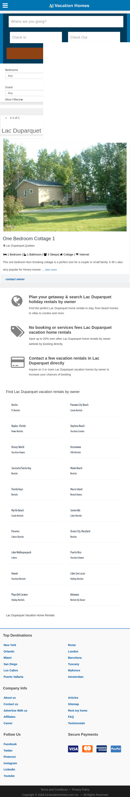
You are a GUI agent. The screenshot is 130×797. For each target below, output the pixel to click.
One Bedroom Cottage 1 (29, 238)
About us (10, 697)
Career (8, 723)
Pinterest (10, 756)
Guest (9, 87)
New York (10, 645)
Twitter (8, 750)
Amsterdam (75, 676)
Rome (72, 645)
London (73, 651)
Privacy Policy (80, 789)
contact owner (15, 279)
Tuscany (73, 664)
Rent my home (77, 710)
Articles (73, 697)
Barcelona (75, 657)
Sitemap (73, 704)
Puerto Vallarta (13, 676)
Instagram (10, 763)
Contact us (11, 704)
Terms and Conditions (54, 789)
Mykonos (74, 670)
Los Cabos (11, 670)
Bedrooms (11, 70)
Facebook (10, 744)
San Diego (10, 664)
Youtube (9, 776)
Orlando (9, 651)
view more (51, 269)
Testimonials (76, 723)
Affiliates (9, 716)
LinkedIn (9, 769)
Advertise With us (15, 710)
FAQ (71, 716)
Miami (8, 657)
